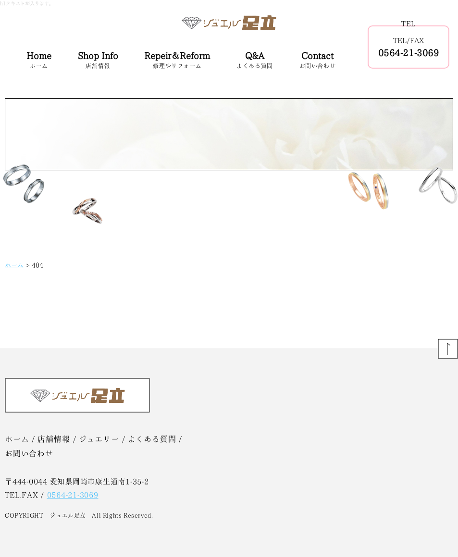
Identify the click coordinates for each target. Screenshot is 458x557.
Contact (317, 60)
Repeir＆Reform (177, 60)
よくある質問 (152, 439)
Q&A (254, 60)
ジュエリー (99, 439)
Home (38, 60)
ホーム (14, 265)
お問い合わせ (29, 453)
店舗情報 (53, 439)
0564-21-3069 (408, 52)
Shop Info (98, 60)
